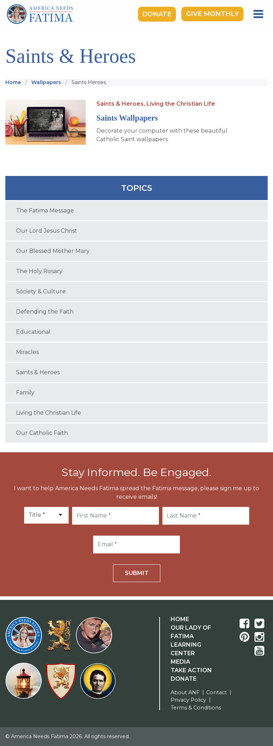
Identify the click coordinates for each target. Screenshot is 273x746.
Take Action (191, 670)
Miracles (27, 352)
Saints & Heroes (38, 372)
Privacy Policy (188, 700)
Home (180, 619)
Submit (137, 573)
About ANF (185, 692)
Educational (33, 331)
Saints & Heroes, (120, 103)
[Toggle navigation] (258, 14)
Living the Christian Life (180, 103)
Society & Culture (41, 291)
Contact (216, 692)
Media (180, 661)
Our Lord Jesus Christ (46, 230)
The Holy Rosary (39, 271)
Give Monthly (212, 14)
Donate (156, 14)
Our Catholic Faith (42, 433)
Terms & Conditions (196, 707)
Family (25, 392)
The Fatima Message (45, 210)
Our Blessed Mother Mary (53, 251)
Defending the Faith (45, 311)
